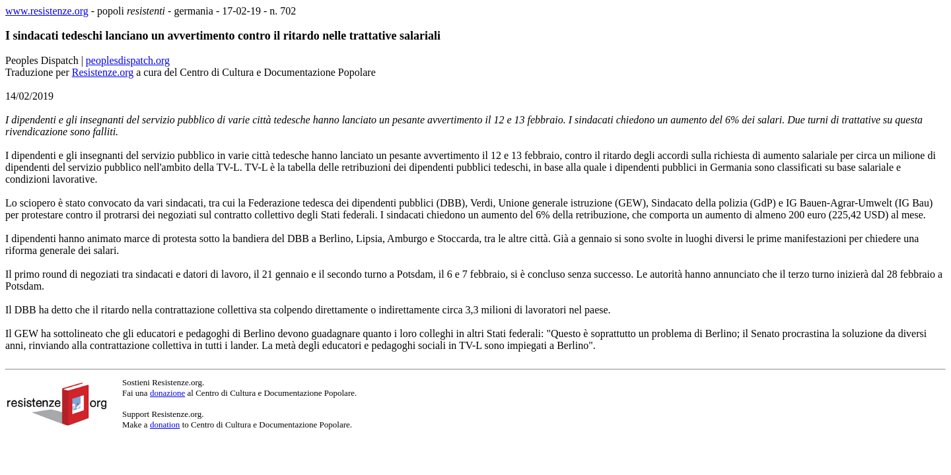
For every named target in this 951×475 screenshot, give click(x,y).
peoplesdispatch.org (128, 60)
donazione (167, 393)
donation (165, 424)
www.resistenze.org (46, 10)
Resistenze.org (102, 72)
